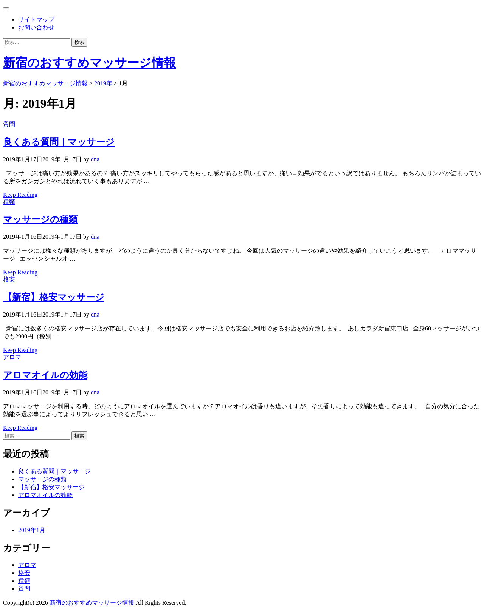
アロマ (12, 357)
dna (95, 159)
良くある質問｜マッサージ (59, 142)
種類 (9, 202)
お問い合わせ (36, 27)
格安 (9, 279)
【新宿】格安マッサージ (53, 297)
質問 (9, 124)
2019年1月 (31, 530)
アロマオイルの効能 (45, 375)
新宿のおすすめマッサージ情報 (89, 62)
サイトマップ (36, 19)
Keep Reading (20, 194)
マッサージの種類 (40, 219)
